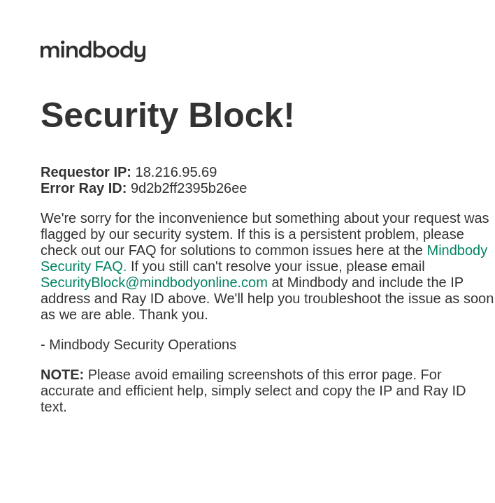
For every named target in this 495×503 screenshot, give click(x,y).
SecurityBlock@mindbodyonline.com (154, 282)
